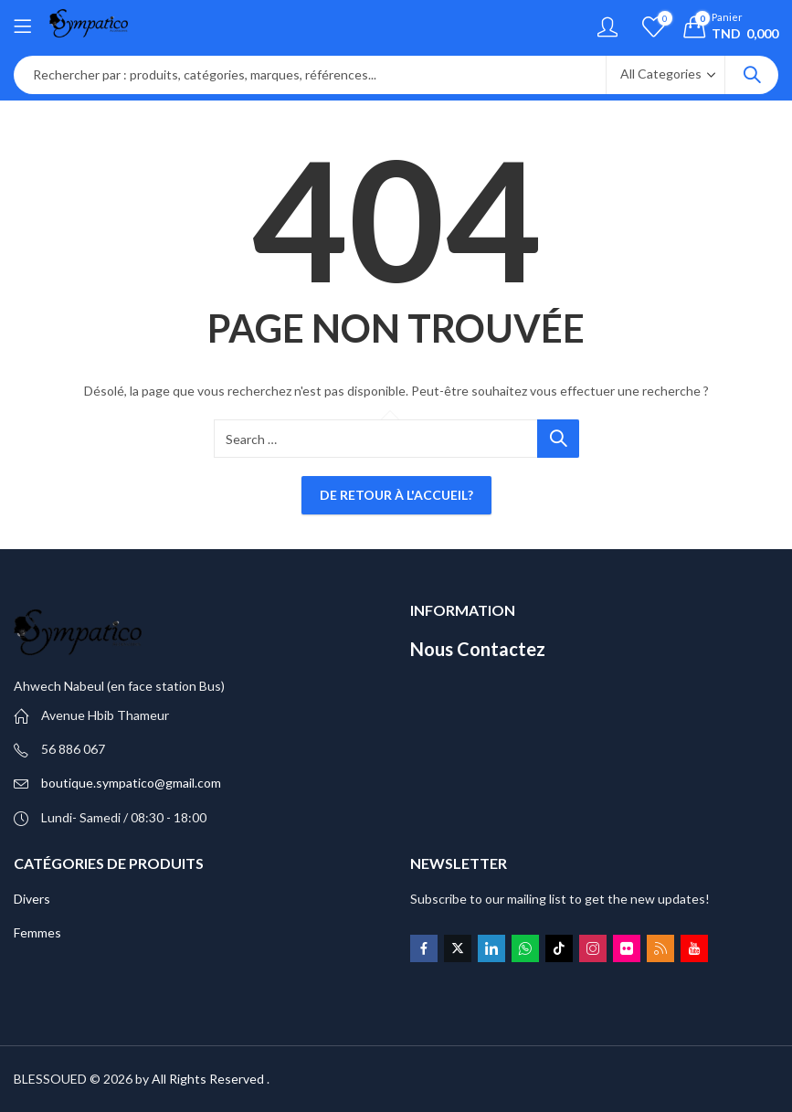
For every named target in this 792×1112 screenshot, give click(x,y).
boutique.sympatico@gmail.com (131, 782)
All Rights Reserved (208, 1078)
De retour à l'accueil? (396, 495)
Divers (32, 898)
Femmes (37, 932)
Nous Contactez (477, 649)
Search (751, 75)
